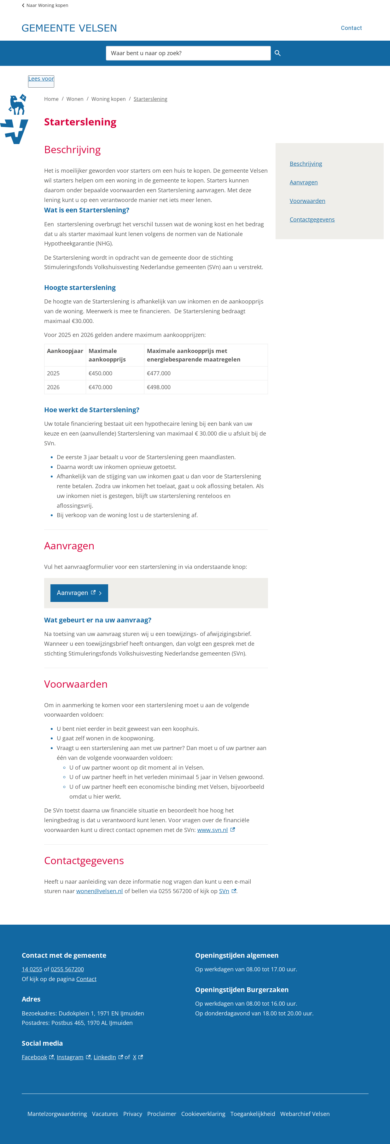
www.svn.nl (216, 830)
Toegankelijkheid (252, 1114)
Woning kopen (108, 98)
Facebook (38, 1057)
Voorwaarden (307, 201)
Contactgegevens (312, 219)
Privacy (132, 1114)
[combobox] (188, 53)
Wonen (75, 98)
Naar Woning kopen (47, 5)
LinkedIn (108, 1057)
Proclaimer (161, 1114)
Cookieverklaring (203, 1114)
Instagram (73, 1057)
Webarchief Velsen (305, 1114)
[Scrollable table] (156, 369)
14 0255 (32, 969)
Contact (351, 28)
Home (51, 98)
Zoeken (276, 53)
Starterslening (150, 98)
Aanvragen (304, 182)
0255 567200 (67, 969)
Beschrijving (306, 163)
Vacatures (105, 1114)
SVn (227, 891)
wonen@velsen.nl (99, 891)
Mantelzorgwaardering (57, 1114)
